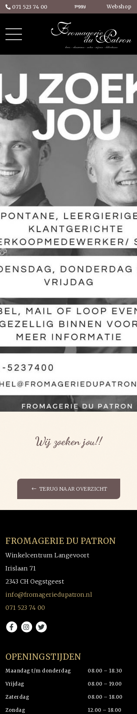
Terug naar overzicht (69, 489)
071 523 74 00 (26, 7)
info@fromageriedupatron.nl (48, 594)
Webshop (119, 6)
